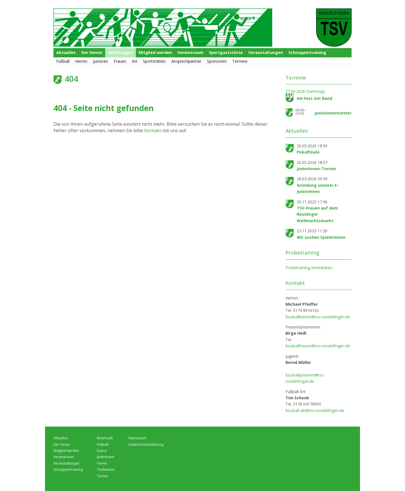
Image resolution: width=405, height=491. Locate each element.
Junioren (100, 61)
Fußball (62, 61)
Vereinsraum (190, 52)
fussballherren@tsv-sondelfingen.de (317, 316)
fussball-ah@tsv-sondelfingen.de (314, 410)
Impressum (138, 438)
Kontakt (153, 130)
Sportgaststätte (226, 52)
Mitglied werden (155, 52)
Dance (102, 450)
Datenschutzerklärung (146, 444)
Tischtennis (105, 469)
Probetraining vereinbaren (308, 267)
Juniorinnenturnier (333, 113)
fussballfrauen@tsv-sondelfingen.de (317, 345)
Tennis (102, 463)
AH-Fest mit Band (314, 98)
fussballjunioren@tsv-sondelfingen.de (305, 378)
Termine (240, 61)
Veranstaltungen (265, 52)
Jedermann (105, 456)
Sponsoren (217, 61)
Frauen (120, 61)
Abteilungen (120, 52)
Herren (81, 61)
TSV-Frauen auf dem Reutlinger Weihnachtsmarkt (317, 214)
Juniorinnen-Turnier (316, 168)
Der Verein (91, 52)
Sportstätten (154, 61)
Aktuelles (66, 52)
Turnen (102, 476)
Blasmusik (105, 438)
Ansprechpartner (186, 61)
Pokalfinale (308, 152)
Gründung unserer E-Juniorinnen (318, 188)
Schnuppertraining (307, 52)
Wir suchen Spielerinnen (321, 237)
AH (134, 61)
